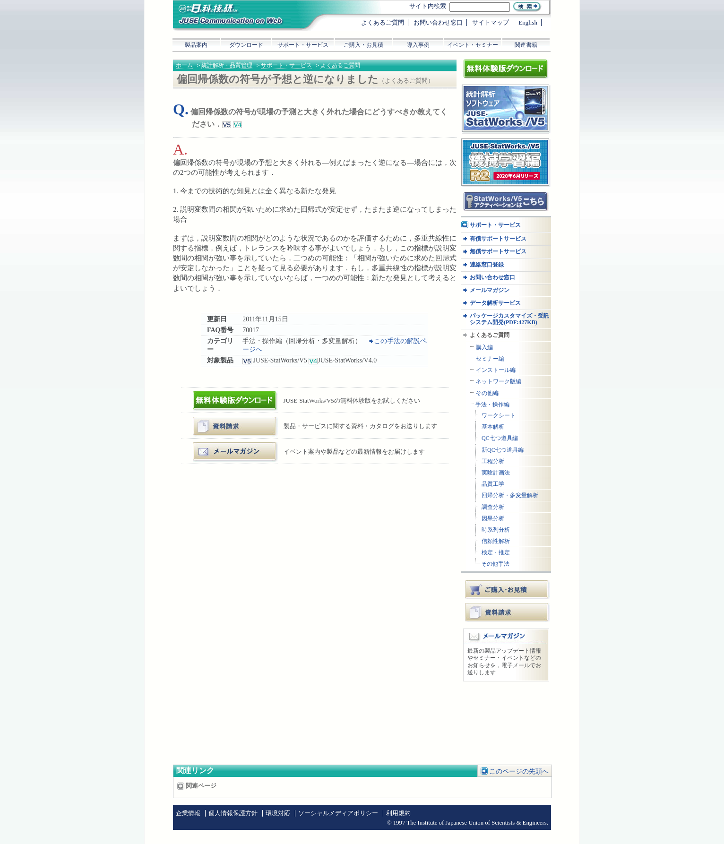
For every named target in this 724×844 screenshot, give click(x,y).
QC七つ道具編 (500, 438)
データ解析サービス (495, 303)
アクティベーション (489, 195)
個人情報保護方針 (233, 813)
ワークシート (499, 416)
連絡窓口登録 (487, 265)
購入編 (484, 347)
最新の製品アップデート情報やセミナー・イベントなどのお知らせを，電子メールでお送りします (504, 661)
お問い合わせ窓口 (492, 278)
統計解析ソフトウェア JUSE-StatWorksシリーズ (502, 94)
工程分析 (493, 461)
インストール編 (496, 370)
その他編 (487, 393)
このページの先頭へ (519, 771)
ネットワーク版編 (498, 382)
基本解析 (493, 427)
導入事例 (418, 45)
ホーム (184, 65)
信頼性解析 (496, 541)
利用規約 (398, 813)
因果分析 (493, 519)
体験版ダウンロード (223, 394)
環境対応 (278, 813)
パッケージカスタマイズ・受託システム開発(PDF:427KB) (509, 319)
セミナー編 (490, 359)
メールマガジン (217, 445)
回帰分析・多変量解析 (510, 495)
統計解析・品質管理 (226, 65)
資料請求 (507, 612)
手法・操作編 (492, 405)
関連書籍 (526, 45)
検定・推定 (496, 553)
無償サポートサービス (498, 252)
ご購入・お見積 (507, 589)
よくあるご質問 (340, 65)
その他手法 (495, 564)
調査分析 (493, 507)
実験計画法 (496, 473)
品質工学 (493, 484)
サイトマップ (490, 22)
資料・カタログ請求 (223, 420)
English (527, 22)
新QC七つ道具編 (503, 450)
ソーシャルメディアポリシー (338, 813)
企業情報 (188, 813)
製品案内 (196, 45)
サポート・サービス (286, 65)
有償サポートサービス (498, 239)
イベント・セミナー (472, 45)
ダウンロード (246, 45)
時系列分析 (496, 530)
